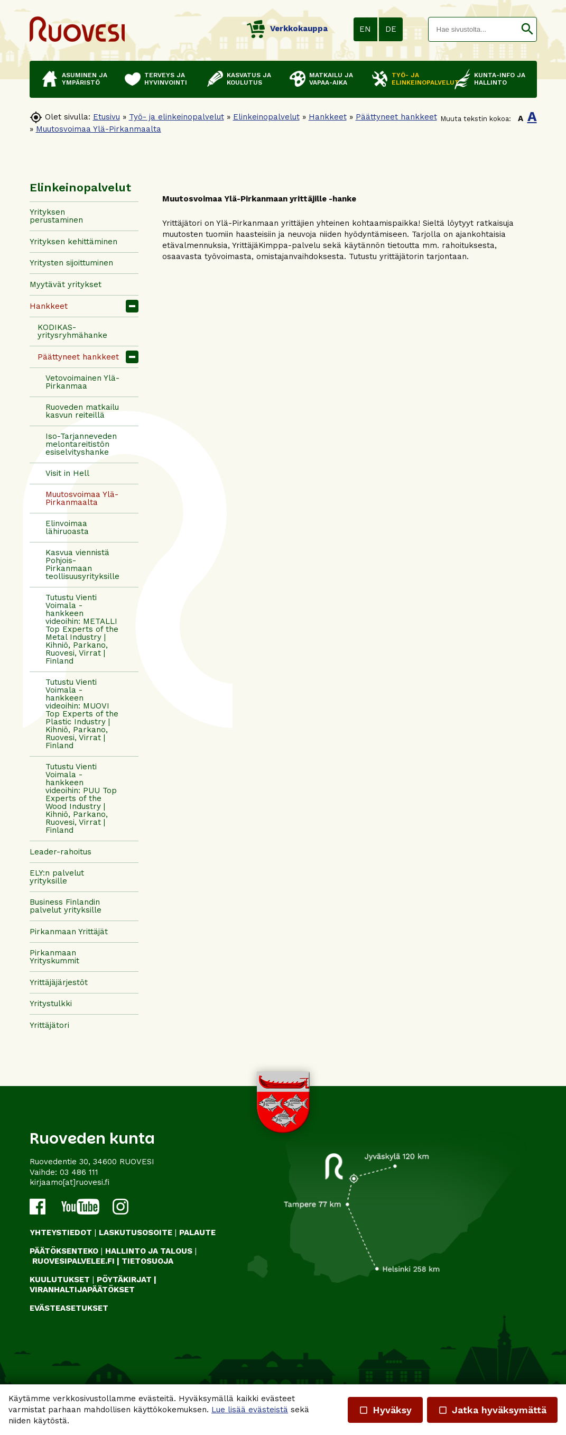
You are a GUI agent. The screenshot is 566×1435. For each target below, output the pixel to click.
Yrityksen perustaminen (56, 216)
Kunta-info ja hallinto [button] (499, 78)
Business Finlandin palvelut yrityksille (65, 906)
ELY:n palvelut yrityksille (57, 877)
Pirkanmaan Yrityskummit (54, 956)
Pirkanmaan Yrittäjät (69, 931)
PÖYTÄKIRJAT (124, 1279)
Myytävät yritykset (65, 284)
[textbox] (473, 29)
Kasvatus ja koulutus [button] (249, 78)
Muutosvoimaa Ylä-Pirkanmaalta (98, 129)
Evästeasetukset (69, 1308)
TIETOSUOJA (147, 1261)
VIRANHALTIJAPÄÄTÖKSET (82, 1289)
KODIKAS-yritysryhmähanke (72, 331)
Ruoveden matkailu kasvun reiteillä (82, 411)
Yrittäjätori (49, 1025)
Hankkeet (328, 117)
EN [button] (365, 29)
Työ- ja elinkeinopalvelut (176, 117)
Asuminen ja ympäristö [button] (84, 78)
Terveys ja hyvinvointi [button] (165, 78)
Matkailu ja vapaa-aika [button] (331, 78)
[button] (527, 29)
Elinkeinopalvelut (266, 117)
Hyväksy (385, 1409)
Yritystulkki (51, 1003)
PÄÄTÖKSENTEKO (64, 1251)
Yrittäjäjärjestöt (59, 982)
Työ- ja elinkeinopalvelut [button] (418, 78)
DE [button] (390, 29)
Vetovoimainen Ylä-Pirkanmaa (82, 382)
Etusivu (106, 117)
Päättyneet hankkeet (396, 117)
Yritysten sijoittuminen (71, 263)
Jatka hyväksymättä (492, 1409)
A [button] (520, 118)
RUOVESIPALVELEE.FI (73, 1261)
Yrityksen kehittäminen (73, 241)
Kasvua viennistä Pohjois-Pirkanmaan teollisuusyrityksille (82, 564)
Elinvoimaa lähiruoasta (67, 527)
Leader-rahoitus (60, 852)
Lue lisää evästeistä (249, 1409)
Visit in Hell (67, 473)
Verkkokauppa (287, 28)
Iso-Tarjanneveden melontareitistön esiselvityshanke (81, 444)
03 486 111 (79, 1172)
